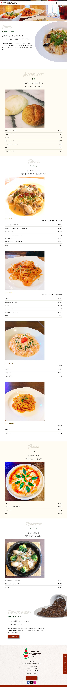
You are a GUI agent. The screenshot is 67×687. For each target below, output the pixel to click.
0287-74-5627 (61, 3)
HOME (3, 21)
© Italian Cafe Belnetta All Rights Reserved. (33, 685)
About (54, 3)
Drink (40, 3)
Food (36, 3)
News (49, 3)
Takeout (45, 3)
